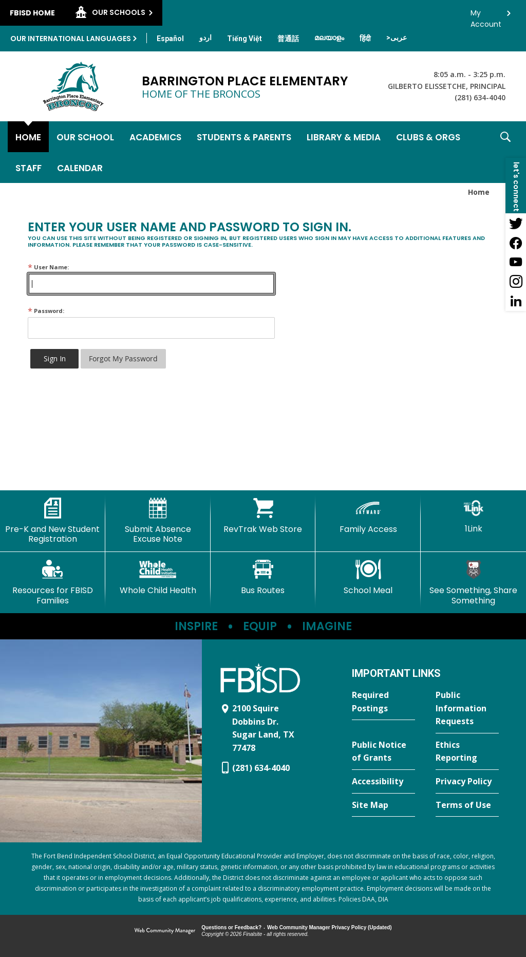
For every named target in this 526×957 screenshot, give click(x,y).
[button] (505, 152)
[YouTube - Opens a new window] (515, 262)
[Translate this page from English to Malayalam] (329, 37)
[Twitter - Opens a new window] (515, 223)
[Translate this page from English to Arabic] (396, 37)
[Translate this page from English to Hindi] (365, 38)
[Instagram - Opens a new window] (515, 281)
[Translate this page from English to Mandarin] (288, 38)
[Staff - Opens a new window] (28, 167)
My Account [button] (486, 16)
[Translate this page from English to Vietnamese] (244, 38)
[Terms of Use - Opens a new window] (467, 805)
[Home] (28, 136)
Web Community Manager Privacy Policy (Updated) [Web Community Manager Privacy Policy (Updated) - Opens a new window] (329, 927)
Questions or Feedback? (231, 927)
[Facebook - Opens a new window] (515, 242)
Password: (46, 310)
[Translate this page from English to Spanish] (170, 38)
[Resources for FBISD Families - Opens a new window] (52, 582)
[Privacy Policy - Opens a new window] (467, 782)
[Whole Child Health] (157, 577)
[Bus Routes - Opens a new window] (263, 577)
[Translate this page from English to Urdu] (205, 37)
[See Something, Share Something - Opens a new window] (473, 582)
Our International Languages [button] (70, 38)
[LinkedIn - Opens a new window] (515, 301)
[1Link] (473, 515)
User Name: (48, 267)
